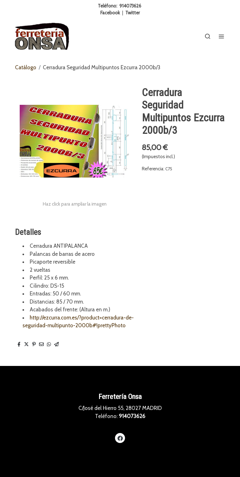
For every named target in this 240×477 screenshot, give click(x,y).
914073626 (130, 6)
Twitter (132, 13)
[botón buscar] (207, 36)
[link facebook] (120, 437)
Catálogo (25, 67)
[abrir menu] (221, 36)
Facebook (110, 13)
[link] (42, 36)
